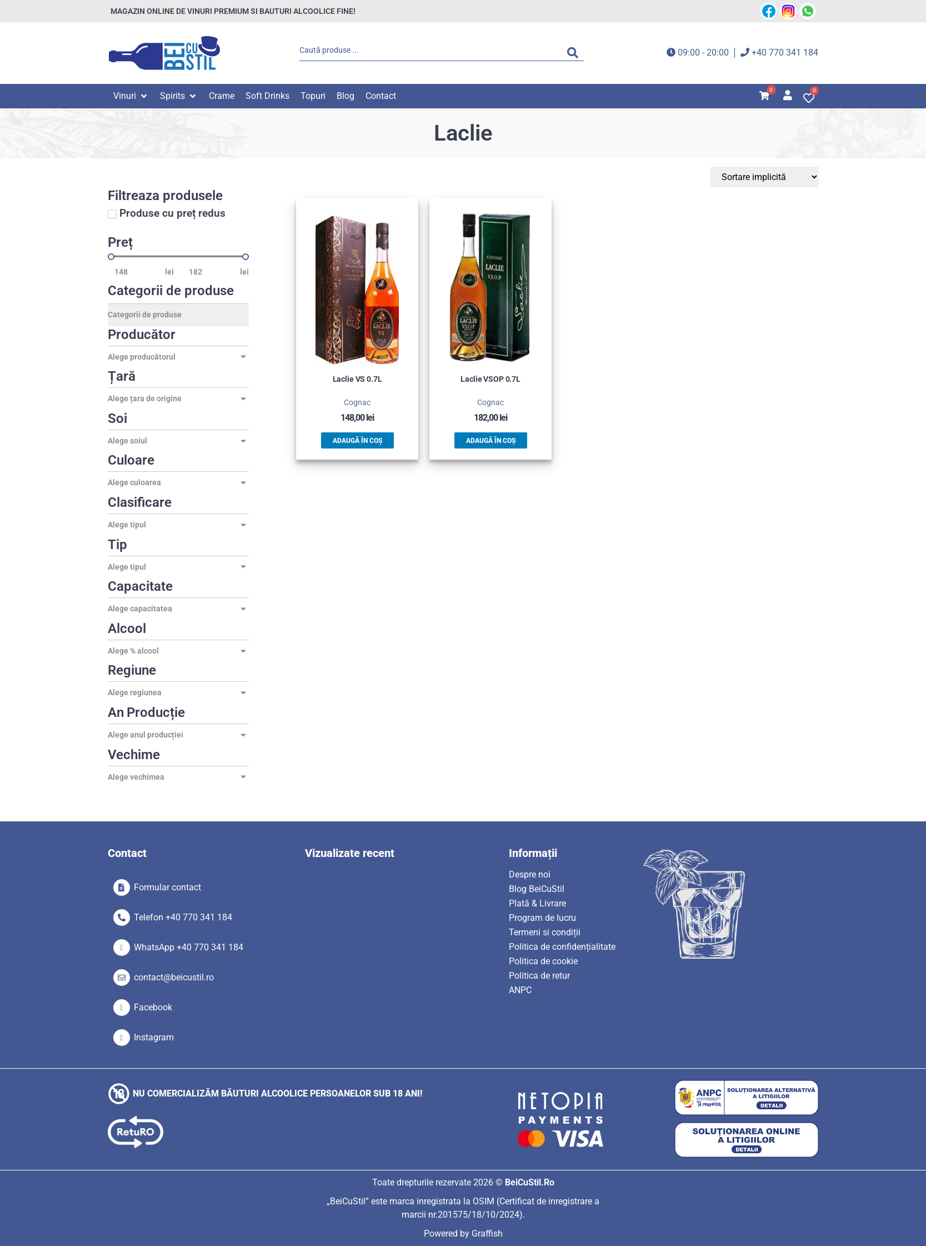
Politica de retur (539, 975)
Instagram (154, 1037)
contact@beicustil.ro (174, 977)
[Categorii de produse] (178, 315)
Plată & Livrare (537, 903)
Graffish (487, 1233)
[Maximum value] (211, 271)
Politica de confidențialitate (562, 946)
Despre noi (529, 874)
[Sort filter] (766, 177)
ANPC (520, 990)
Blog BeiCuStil (536, 889)
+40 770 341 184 (785, 52)
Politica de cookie (543, 961)
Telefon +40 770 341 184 (183, 917)
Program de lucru (542, 918)
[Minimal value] (178, 256)
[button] (131, 96)
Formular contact (167, 887)
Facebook (153, 1007)
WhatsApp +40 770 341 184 (188, 947)
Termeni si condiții (544, 932)
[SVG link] (164, 53)
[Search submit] (575, 52)
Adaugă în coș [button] (357, 441)
